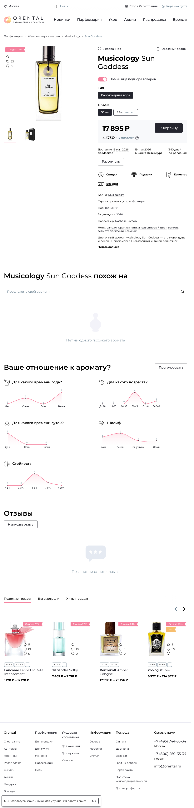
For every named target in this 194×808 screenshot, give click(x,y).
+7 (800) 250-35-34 (170, 754)
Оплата (121, 741)
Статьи (94, 755)
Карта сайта (124, 770)
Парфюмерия (89, 19)
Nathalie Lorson (126, 221)
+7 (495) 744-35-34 (170, 741)
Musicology (116, 195)
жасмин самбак (125, 231)
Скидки (9, 770)
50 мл (9, 664)
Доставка (122, 748)
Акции (130, 19)
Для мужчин (43, 748)
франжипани (127, 227)
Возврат (121, 755)
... (27, 664)
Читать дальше (108, 247)
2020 (119, 214)
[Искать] (182, 291)
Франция (139, 201)
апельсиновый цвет (152, 227)
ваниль (173, 227)
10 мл (152, 664)
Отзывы (95, 741)
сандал (112, 227)
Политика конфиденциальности (131, 779)
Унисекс (41, 755)
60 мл (162, 664)
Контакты (10, 748)
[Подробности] (137, 138)
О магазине (12, 741)
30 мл (104, 664)
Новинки (62, 19)
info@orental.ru (167, 766)
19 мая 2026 (121, 149)
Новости (96, 748)
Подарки (10, 784)
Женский (111, 208)
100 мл (19, 664)
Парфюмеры (44, 763)
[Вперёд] (184, 609)
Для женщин (44, 741)
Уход (113, 19)
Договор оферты (128, 788)
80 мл (57, 664)
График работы (126, 763)
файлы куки (35, 801)
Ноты (38, 770)
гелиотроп (105, 231)
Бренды (180, 19)
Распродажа (154, 19)
